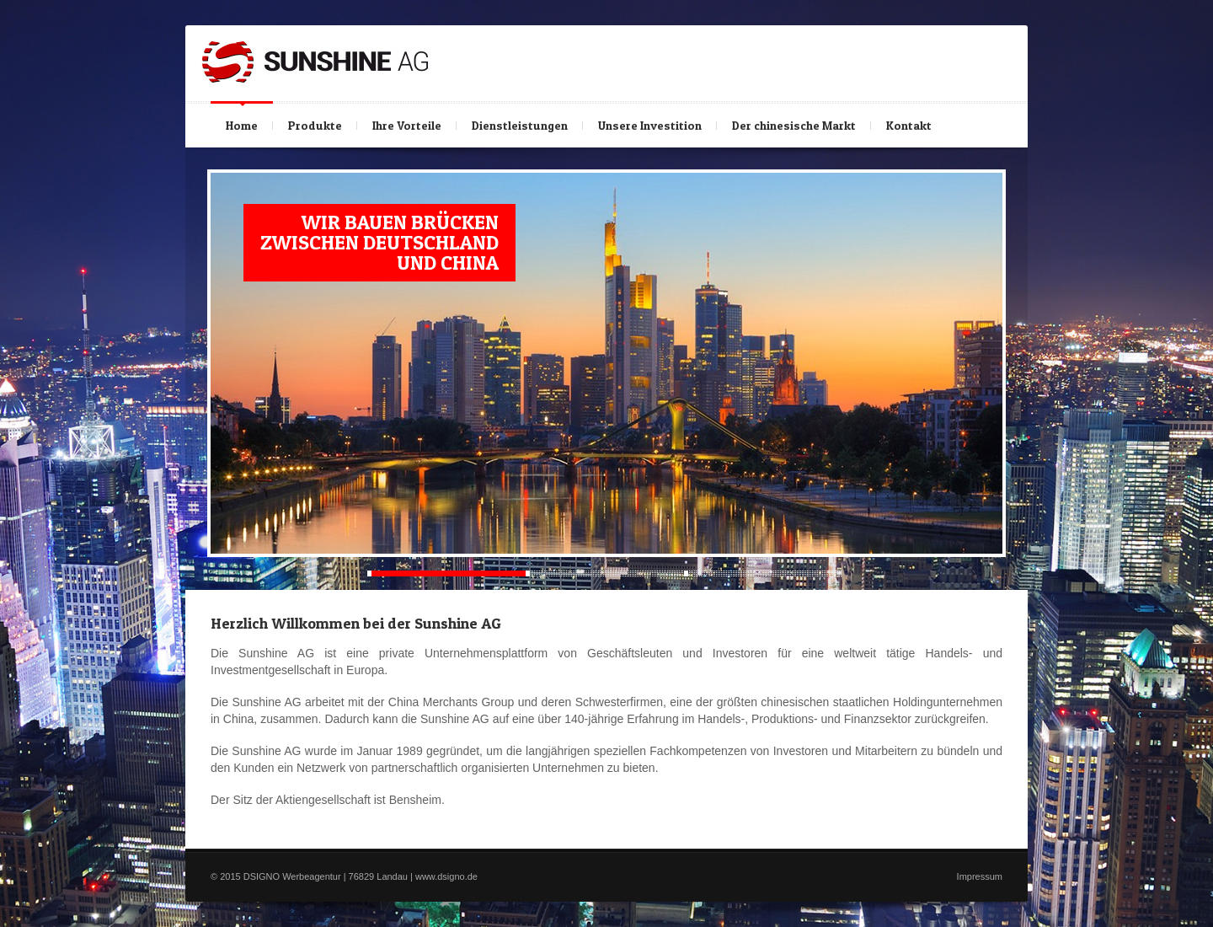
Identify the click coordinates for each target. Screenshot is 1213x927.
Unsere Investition (650, 125)
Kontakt (910, 121)
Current (446, 573)
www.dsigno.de (446, 876)
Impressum (979, 876)
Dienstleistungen (520, 125)
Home (242, 125)
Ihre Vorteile (406, 125)
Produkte (316, 121)
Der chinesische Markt (794, 125)
